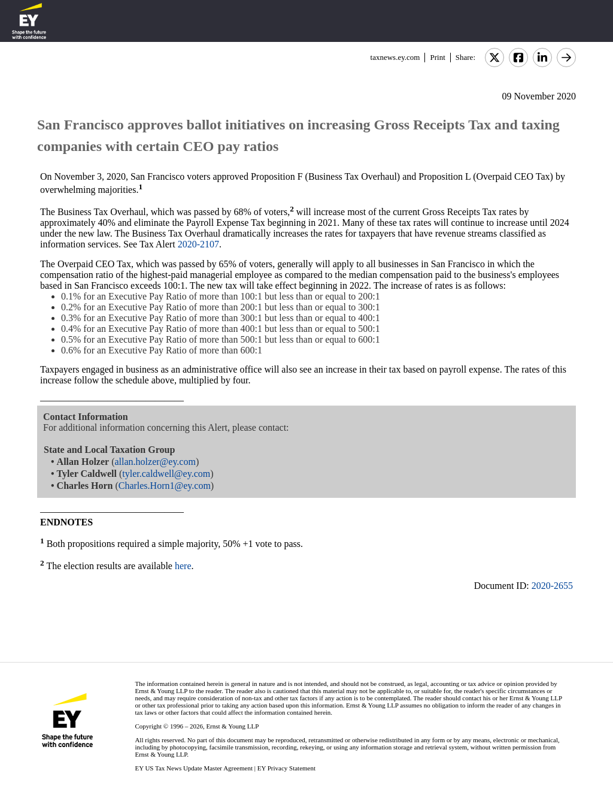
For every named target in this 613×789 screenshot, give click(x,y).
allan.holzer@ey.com (154, 462)
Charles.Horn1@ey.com (165, 485)
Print (437, 57)
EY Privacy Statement (286, 768)
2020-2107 (198, 244)
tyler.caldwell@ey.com (166, 473)
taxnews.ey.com (395, 57)
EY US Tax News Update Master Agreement (194, 768)
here (183, 566)
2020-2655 (552, 586)
